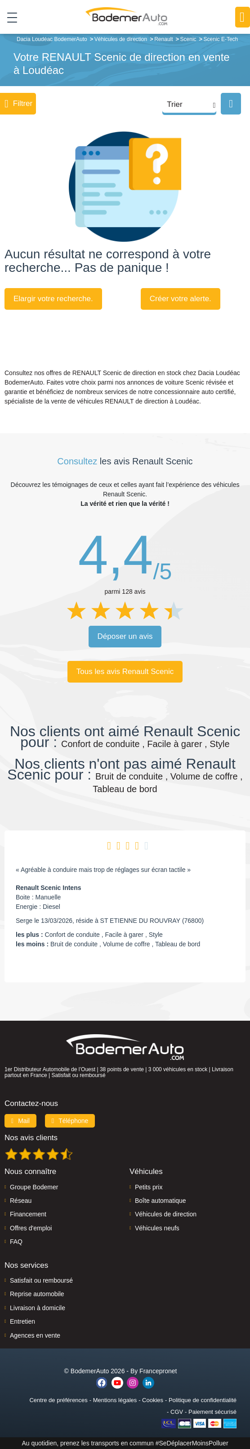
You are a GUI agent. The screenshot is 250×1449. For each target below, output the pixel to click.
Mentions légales (115, 1400)
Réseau (20, 1200)
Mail (20, 1120)
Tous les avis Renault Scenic (125, 671)
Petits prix (148, 1187)
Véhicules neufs (157, 1228)
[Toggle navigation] (9, 17)
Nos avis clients (31, 1137)
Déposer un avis (125, 636)
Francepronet (158, 1371)
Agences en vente (35, 1335)
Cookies (152, 1400)
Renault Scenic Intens (48, 887)
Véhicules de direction (165, 1214)
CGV (176, 1411)
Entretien (22, 1321)
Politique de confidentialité (203, 1400)
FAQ (16, 1241)
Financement (28, 1214)
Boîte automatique (160, 1200)
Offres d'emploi (31, 1228)
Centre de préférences (58, 1400)
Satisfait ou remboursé (41, 1280)
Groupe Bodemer (34, 1187)
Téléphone (70, 1120)
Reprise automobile (37, 1294)
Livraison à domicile (37, 1307)
